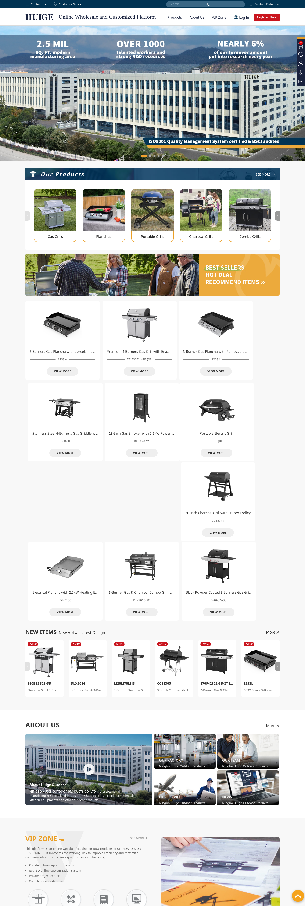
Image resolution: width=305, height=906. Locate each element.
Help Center (170, 856)
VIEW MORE (49, 371)
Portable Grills (86, 866)
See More (265, 174)
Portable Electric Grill (50, 433)
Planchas (83, 861)
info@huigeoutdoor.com (241, 876)
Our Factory (32, 861)
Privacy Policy (254, 902)
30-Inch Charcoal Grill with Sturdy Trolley (113, 433)
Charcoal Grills (87, 871)
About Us (197, 17)
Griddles (83, 881)
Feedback (168, 871)
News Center (33, 876)
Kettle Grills (121, 871)
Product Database (264, 4)
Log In (244, 17)
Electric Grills (122, 861)
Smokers (119, 856)
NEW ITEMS (41, 472)
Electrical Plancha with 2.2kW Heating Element (170, 433)
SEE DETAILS (65, 820)
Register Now (266, 17)
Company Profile (35, 856)
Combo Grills (86, 876)
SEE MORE (139, 678)
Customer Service (68, 4)
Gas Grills (84, 856)
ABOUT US (42, 565)
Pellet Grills (121, 866)
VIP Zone (219, 17)
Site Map (273, 902)
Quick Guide (170, 866)
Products (174, 17)
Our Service (32, 871)
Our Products (62, 174)
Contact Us (35, 4)
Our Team (31, 866)
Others (118, 876)
